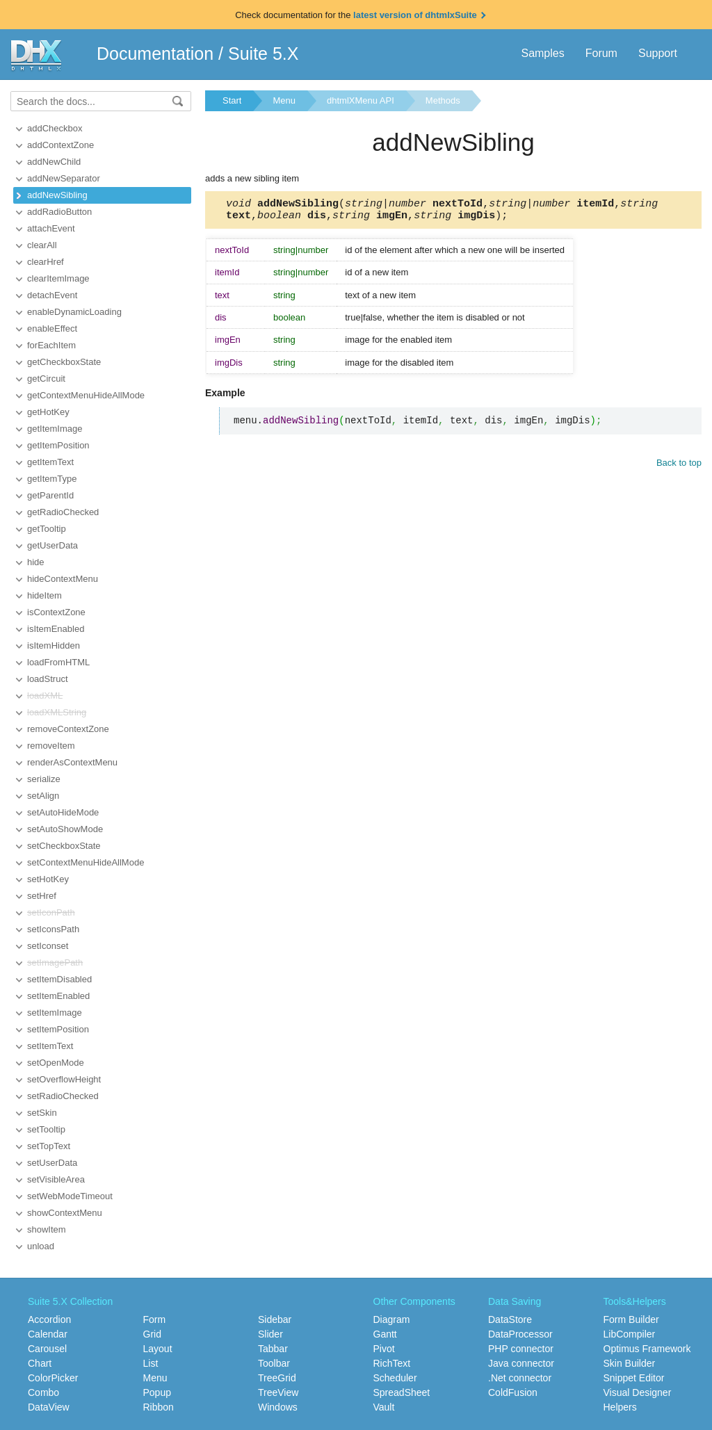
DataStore (510, 1319)
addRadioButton (59, 211)
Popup (157, 1392)
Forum (601, 53)
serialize (43, 779)
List (151, 1363)
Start (231, 100)
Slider (270, 1334)
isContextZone (56, 612)
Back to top (679, 467)
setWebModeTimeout (70, 1196)
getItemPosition (58, 445)
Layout (157, 1348)
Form (154, 1319)
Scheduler (395, 1377)
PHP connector (520, 1348)
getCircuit (46, 378)
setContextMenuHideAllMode (85, 862)
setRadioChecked (63, 1096)
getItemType (52, 478)
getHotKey (48, 412)
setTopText (48, 1146)
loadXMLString (56, 712)
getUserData (52, 545)
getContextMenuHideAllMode (86, 395)
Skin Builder (630, 1363)
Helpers (620, 1407)
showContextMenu (64, 1213)
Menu (284, 100)
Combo (43, 1392)
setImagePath (55, 962)
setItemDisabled (59, 979)
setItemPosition (58, 1029)
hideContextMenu (62, 579)
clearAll (42, 245)
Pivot (384, 1348)
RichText (392, 1363)
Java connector (521, 1363)
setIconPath (51, 912)
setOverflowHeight (64, 1079)
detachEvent (52, 295)
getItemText (50, 462)
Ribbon (158, 1407)
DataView (49, 1407)
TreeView (278, 1392)
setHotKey (48, 879)
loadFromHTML (58, 662)
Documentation (155, 53)
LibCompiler (630, 1334)
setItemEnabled (58, 996)
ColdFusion (512, 1392)
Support (657, 53)
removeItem (51, 745)
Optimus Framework (647, 1348)
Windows (278, 1407)
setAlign (43, 795)
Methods (443, 100)
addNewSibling (57, 195)
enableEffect (52, 328)
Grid (152, 1334)
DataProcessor (520, 1334)
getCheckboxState (64, 362)
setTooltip (46, 1129)
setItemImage (54, 1012)
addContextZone (60, 145)
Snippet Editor (634, 1377)
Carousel (47, 1348)
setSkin (42, 1112)
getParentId (50, 495)
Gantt (385, 1334)
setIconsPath (53, 929)
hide (35, 562)
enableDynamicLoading (74, 312)
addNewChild (54, 161)
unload (40, 1246)
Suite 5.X (263, 53)
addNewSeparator (63, 178)
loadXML (45, 695)
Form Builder (631, 1319)
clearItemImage (58, 278)
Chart (39, 1363)
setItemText (50, 1046)
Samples (542, 53)
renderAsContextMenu (72, 762)
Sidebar (274, 1319)
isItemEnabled (55, 629)
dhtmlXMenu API (360, 100)
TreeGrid (277, 1377)
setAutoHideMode (63, 812)
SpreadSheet (401, 1392)
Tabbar (273, 1348)
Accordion (49, 1319)
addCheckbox (55, 128)
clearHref (45, 262)
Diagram (391, 1319)
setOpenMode (55, 1062)
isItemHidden (53, 645)
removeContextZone (68, 729)
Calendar (47, 1334)
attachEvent (51, 228)
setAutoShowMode (65, 829)
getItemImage (55, 428)
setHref (41, 896)
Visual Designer (638, 1392)
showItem (46, 1229)
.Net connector (519, 1377)
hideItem (44, 595)
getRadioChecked (63, 512)
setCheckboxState (64, 845)
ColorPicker (53, 1377)
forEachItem (51, 345)
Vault (384, 1407)
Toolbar (274, 1363)
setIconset (47, 946)
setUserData (52, 1162)
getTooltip (46, 528)
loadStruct (47, 679)
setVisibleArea (56, 1179)
